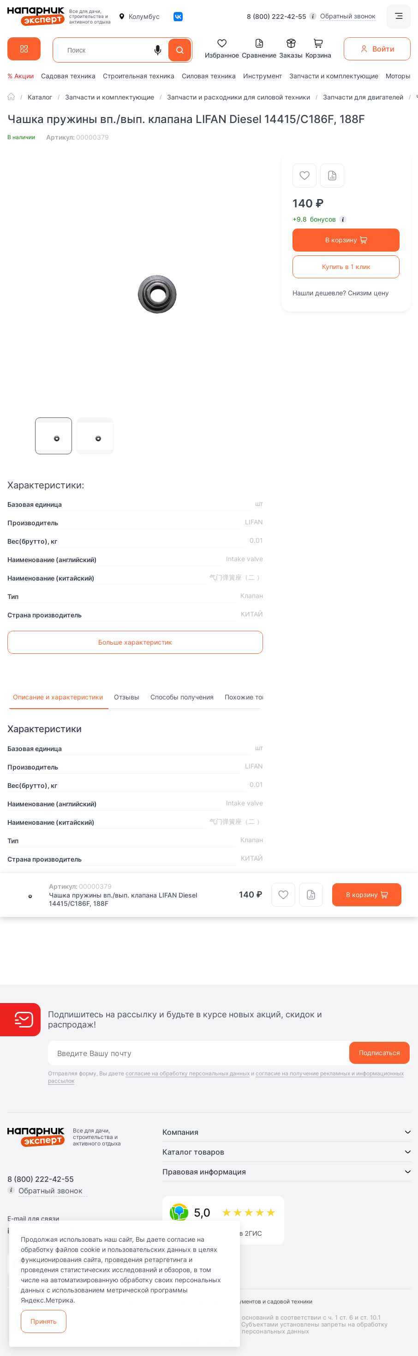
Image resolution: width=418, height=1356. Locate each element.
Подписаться (379, 1053)
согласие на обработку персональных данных (187, 1073)
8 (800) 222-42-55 (276, 16)
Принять (43, 1321)
